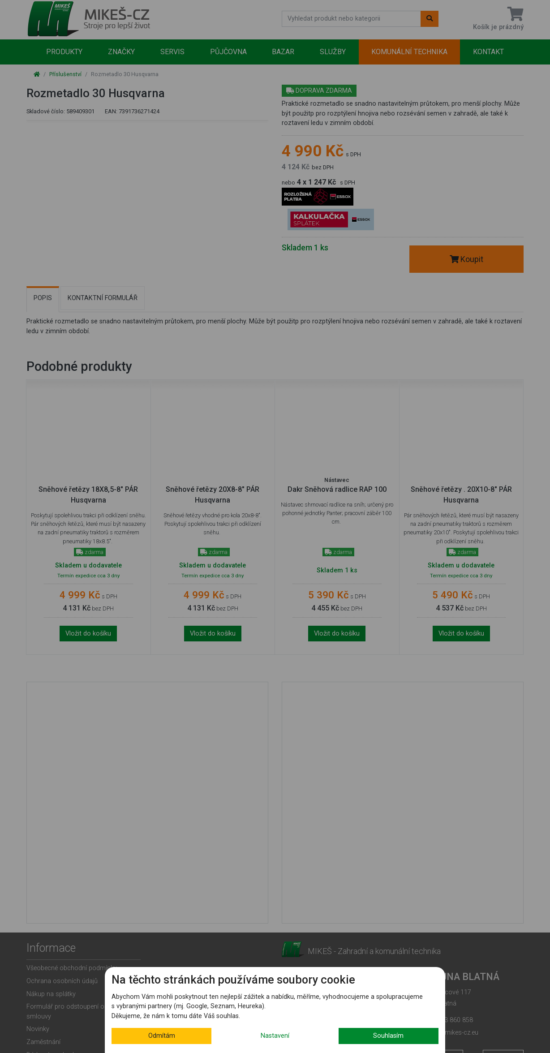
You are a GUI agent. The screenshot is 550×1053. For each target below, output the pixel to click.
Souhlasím (388, 1036)
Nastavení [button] (275, 1036)
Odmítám (161, 1036)
